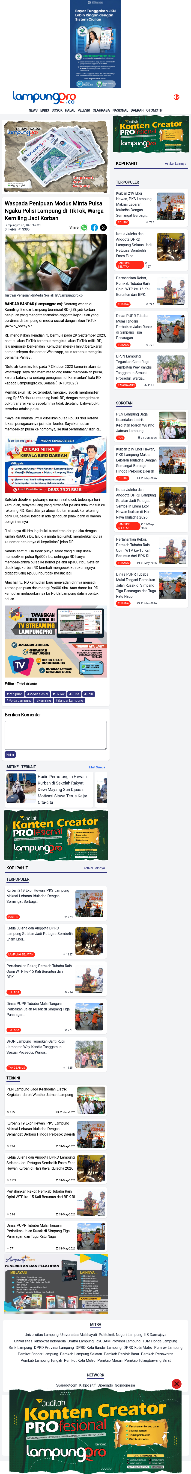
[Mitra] (42, 1335)
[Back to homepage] (44, 97)
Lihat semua (97, 767)
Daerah (137, 110)
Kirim (10, 754)
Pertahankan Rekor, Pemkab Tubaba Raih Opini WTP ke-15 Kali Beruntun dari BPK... (39, 971)
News (33, 110)
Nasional (120, 110)
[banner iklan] (56, 157)
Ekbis (44, 110)
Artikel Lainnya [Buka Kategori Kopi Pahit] (94, 868)
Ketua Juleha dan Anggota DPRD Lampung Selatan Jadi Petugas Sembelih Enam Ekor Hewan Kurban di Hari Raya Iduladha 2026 (40, 1163)
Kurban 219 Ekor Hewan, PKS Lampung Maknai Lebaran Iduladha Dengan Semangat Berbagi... (37, 896)
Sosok (57, 110)
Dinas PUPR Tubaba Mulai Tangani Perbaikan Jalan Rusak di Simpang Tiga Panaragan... (38, 1009)
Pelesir (84, 110)
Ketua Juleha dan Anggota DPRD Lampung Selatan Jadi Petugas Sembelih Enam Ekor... (39, 933)
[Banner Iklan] (95, 44)
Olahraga (101, 110)
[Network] (66, 1386)
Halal (70, 110)
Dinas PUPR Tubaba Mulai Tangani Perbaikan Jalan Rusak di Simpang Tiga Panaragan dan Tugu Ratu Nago (38, 1231)
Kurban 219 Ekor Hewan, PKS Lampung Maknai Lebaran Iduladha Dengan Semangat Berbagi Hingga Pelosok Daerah (40, 1129)
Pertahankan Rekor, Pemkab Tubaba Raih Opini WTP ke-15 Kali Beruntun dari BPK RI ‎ (40, 1194)
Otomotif (154, 110)
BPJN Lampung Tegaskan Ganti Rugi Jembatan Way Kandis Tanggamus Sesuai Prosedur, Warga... (35, 1047)
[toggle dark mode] (176, 97)
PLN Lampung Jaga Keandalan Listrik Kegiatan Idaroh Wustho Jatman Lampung (39, 1092)
